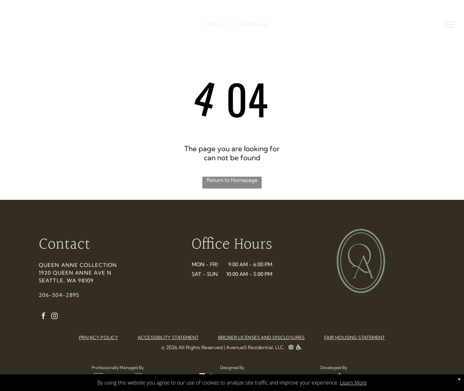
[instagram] (54, 316)
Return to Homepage (232, 180)
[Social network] (291, 348)
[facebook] (43, 316)
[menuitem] (98, 337)
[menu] (449, 24)
